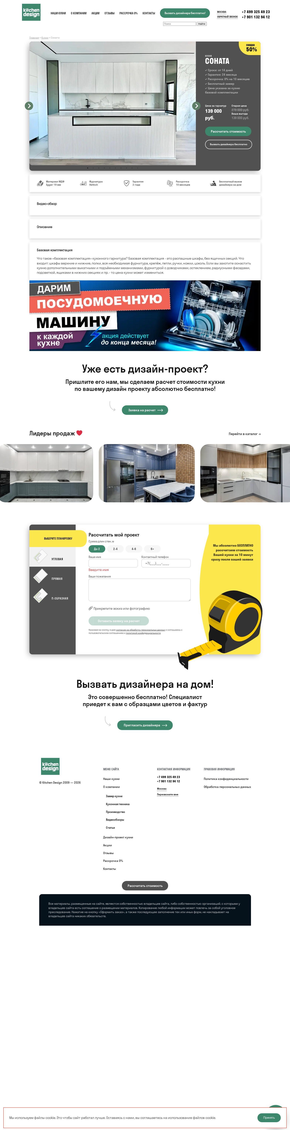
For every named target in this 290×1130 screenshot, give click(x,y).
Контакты (149, 13)
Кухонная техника (117, 804)
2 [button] (93, 168)
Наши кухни (58, 13)
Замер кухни (114, 796)
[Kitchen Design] (35, 12)
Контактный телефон (155, 557)
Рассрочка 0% (128, 13)
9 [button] (132, 168)
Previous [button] (29, 106)
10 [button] (137, 168)
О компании (79, 13)
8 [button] (126, 168)
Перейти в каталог (243, 434)
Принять (269, 1117)
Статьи (110, 827)
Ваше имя (95, 557)
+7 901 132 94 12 (256, 17)
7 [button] (121, 168)
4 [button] (104, 168)
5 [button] (110, 168)
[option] (112, 103)
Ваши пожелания (100, 576)
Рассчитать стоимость (145, 886)
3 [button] (99, 168)
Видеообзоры (115, 819)
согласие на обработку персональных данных (140, 629)
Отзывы (109, 13)
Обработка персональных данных (227, 787)
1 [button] (88, 168)
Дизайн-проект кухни (118, 837)
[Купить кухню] (54, 766)
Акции (96, 13)
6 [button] (115, 168)
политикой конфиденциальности (143, 633)
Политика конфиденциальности (226, 779)
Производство (115, 812)
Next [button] (196, 106)
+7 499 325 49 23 (256, 11)
